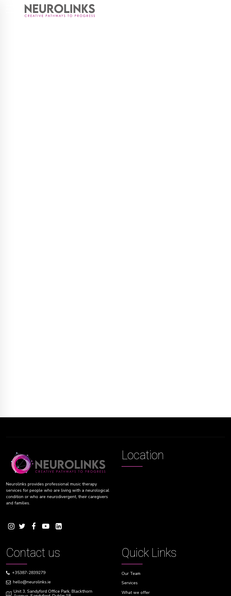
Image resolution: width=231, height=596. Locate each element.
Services (130, 583)
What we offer (136, 592)
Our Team (131, 573)
